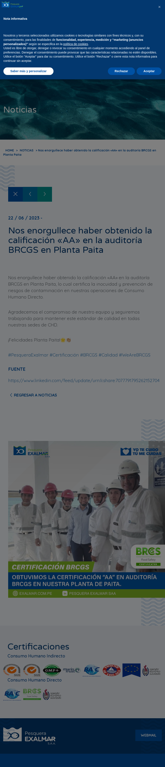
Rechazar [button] (121, 758)
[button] (159, 694)
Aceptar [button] (149, 758)
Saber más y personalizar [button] (28, 758)
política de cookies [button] (75, 731)
